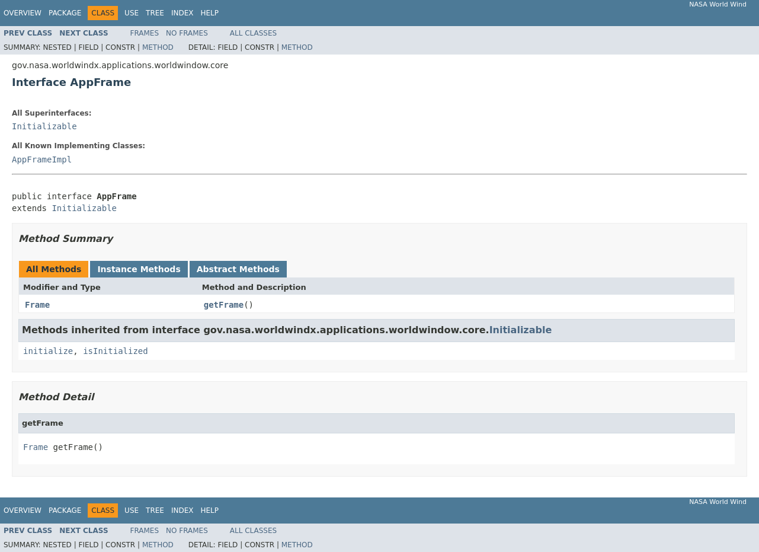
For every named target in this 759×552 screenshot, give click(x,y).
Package (65, 13)
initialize (48, 351)
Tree (155, 13)
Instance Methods (138, 269)
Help (209, 13)
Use (131, 13)
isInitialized (115, 351)
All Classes (253, 33)
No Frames (187, 33)
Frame (37, 304)
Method (158, 47)
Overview (22, 13)
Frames (144, 33)
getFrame (224, 304)
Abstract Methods (238, 269)
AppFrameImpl (42, 159)
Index (182, 13)
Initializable (44, 126)
